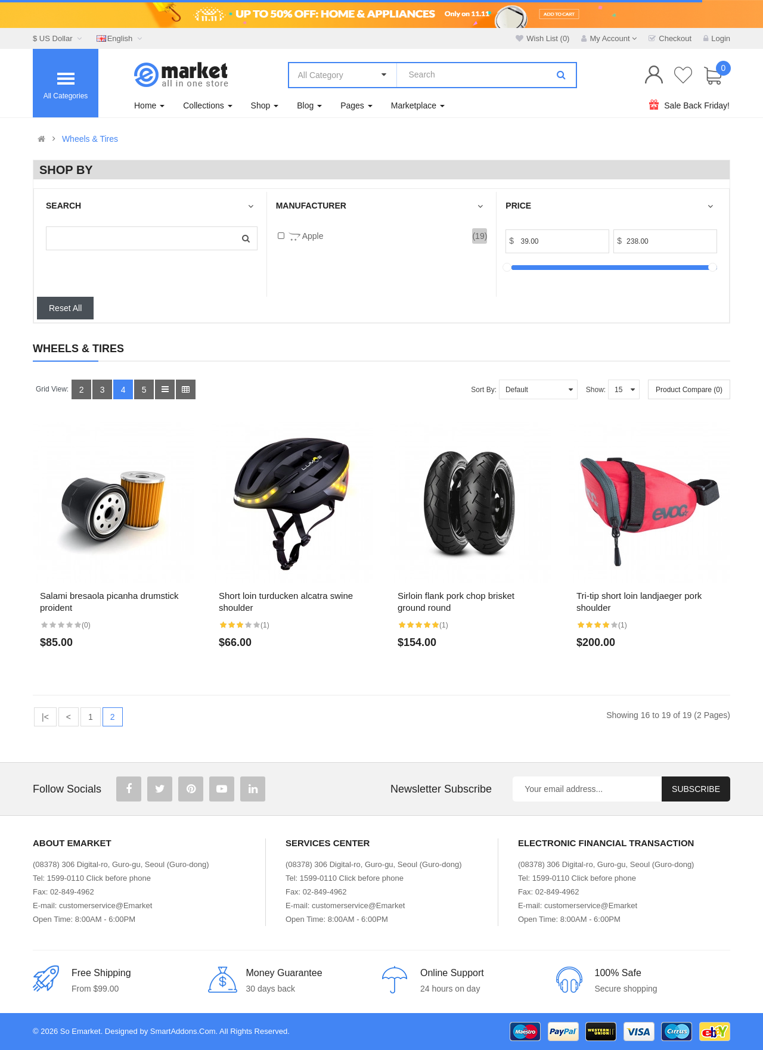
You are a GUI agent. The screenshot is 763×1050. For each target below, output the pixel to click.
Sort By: (484, 390)
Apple (306, 237)
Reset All (65, 308)
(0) (86, 625)
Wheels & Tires (90, 139)
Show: (596, 390)
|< (45, 717)
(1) (264, 625)
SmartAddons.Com (183, 1031)
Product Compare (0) (689, 390)
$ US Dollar (59, 38)
